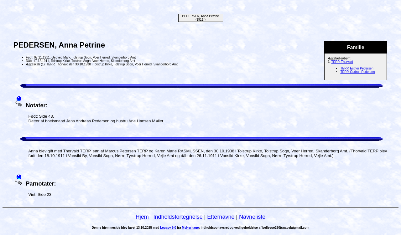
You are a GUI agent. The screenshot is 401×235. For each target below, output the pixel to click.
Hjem (142, 217)
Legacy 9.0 (168, 227)
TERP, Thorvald (342, 62)
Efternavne (220, 217)
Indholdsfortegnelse (178, 217)
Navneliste (252, 217)
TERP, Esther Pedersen (356, 68)
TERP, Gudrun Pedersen (357, 72)
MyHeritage (190, 227)
